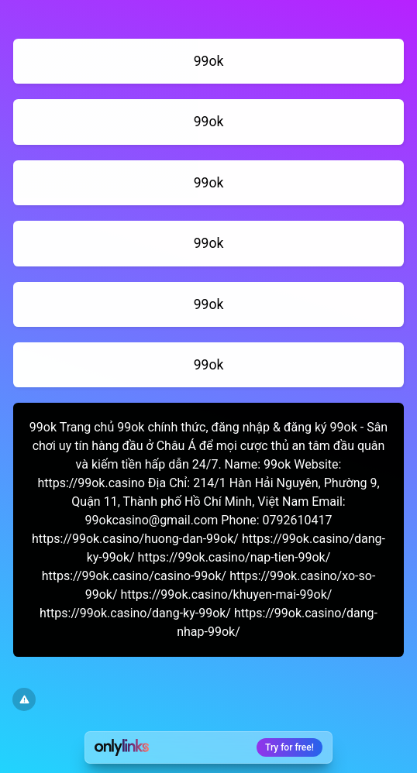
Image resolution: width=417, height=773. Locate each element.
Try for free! (289, 747)
